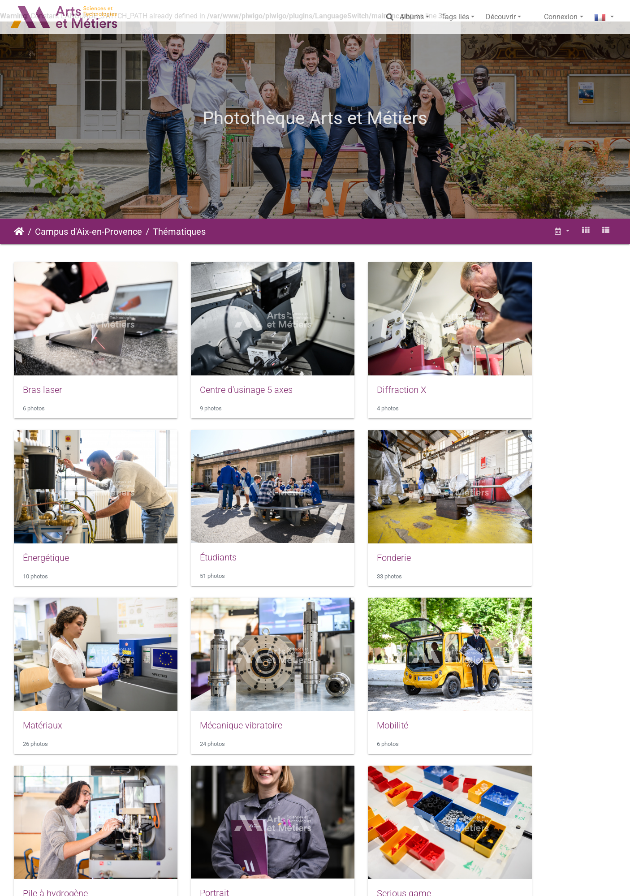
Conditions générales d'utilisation (352, 880)
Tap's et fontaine (209, 828)
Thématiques (179, 231)
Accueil (19, 231)
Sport (33, 828)
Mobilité (38, 677)
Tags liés (455, 17)
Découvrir (501, 17)
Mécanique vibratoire (526, 525)
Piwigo (203, 880)
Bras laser (42, 373)
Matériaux (350, 525)
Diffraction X (355, 373)
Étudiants (41, 525)
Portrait (345, 677)
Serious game (512, 677)
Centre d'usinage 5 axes (223, 373)
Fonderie (194, 525)
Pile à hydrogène (209, 677)
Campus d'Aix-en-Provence (88, 231)
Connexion (561, 17)
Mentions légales (267, 880)
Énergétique (508, 373)
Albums (412, 17)
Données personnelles (444, 880)
